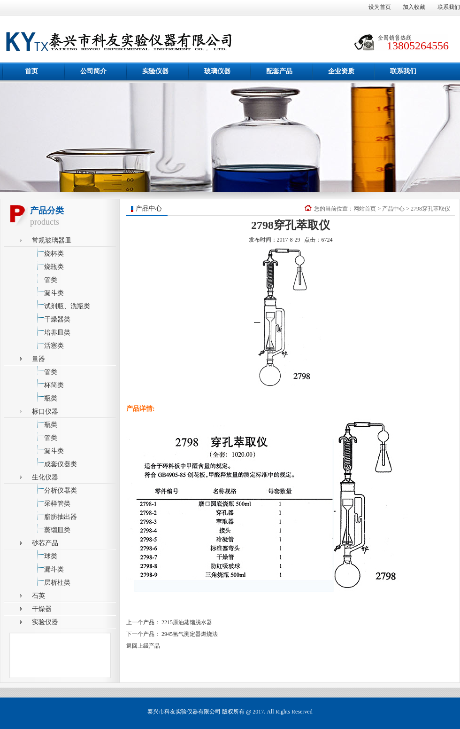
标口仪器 (45, 411)
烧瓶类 (48, 265)
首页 (31, 71)
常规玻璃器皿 (51, 240)
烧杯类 (48, 252)
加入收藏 (414, 7)
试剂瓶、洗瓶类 (61, 305)
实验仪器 (155, 71)
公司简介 (93, 71)
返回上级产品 (143, 646)
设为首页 (379, 7)
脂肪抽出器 (54, 515)
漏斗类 (48, 292)
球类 (44, 555)
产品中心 (393, 208)
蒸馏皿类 (51, 528)
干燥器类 (51, 318)
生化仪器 (45, 477)
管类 (44, 278)
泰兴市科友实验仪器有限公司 (184, 711)
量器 (38, 358)
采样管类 (51, 502)
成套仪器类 (54, 463)
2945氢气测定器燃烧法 (189, 634)
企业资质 (341, 71)
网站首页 (364, 208)
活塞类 (48, 344)
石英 (38, 595)
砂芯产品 (45, 543)
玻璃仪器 (217, 71)
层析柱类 (51, 581)
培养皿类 (51, 331)
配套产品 (279, 71)
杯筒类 (48, 384)
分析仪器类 (54, 489)
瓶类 (44, 397)
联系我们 (448, 7)
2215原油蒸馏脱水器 (186, 622)
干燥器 (42, 608)
